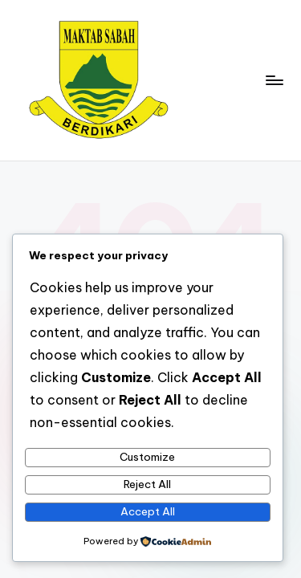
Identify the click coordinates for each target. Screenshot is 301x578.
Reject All (147, 484)
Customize (147, 457)
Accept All (147, 511)
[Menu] (274, 79)
